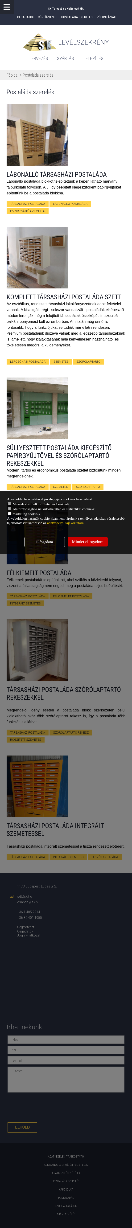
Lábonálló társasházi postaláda (57, 174)
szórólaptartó (88, 361)
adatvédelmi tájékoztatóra (65, 523)
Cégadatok (25, 17)
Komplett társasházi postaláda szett (64, 297)
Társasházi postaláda (27, 487)
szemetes (61, 361)
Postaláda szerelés (77, 17)
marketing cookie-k (24, 514)
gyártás (65, 58)
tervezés (38, 58)
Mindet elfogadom (87, 541)
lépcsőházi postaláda (27, 361)
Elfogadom (44, 542)
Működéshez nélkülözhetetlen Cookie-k (38, 504)
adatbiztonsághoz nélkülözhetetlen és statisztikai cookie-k (51, 509)
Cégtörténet (47, 17)
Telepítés (93, 58)
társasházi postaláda (27, 203)
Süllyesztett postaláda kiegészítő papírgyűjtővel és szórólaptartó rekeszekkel (59, 455)
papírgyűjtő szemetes (27, 211)
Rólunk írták (106, 17)
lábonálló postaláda (70, 203)
